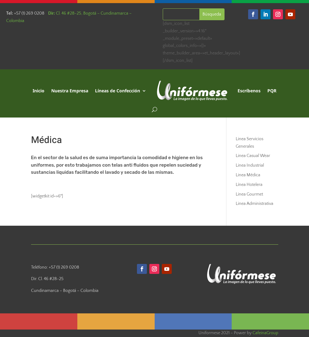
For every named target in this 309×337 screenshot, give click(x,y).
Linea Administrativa (254, 203)
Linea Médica (248, 175)
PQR (271, 91)
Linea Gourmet (249, 194)
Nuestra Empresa (69, 91)
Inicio (38, 91)
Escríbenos (249, 91)
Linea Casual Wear (253, 155)
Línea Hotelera (249, 184)
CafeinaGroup (265, 332)
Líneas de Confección (117, 91)
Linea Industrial (250, 165)
